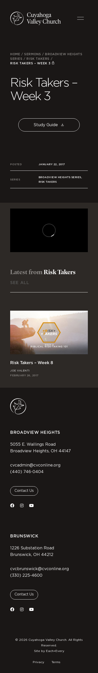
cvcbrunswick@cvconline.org (39, 569)
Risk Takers (38, 59)
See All (19, 282)
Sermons (32, 54)
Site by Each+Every (49, 650)
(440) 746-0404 (27, 472)
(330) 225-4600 (26, 575)
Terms (56, 662)
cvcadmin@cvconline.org (35, 465)
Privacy (38, 662)
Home (15, 54)
